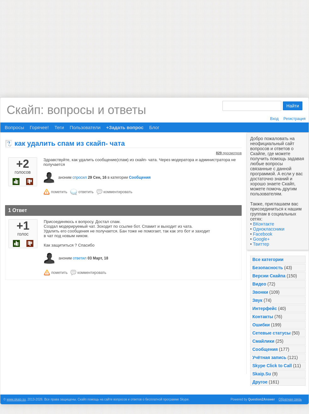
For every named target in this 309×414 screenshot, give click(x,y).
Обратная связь (290, 399)
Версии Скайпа (268, 275)
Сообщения (265, 349)
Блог (154, 127)
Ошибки (261, 324)
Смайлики (263, 341)
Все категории (268, 259)
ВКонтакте (263, 223)
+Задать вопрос (124, 127)
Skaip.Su (261, 373)
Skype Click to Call (272, 365)
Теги (59, 127)
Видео (259, 283)
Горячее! (39, 127)
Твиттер (261, 244)
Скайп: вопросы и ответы (76, 110)
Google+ (261, 239)
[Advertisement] (154, 44)
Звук (257, 300)
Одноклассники (268, 229)
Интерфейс (264, 308)
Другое (259, 381)
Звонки (260, 292)
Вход (274, 119)
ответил (80, 258)
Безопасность (267, 267)
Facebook (262, 234)
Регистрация (295, 119)
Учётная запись (269, 357)
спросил (79, 177)
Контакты (262, 316)
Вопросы (14, 127)
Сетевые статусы (271, 332)
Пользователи (85, 127)
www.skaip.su (16, 399)
